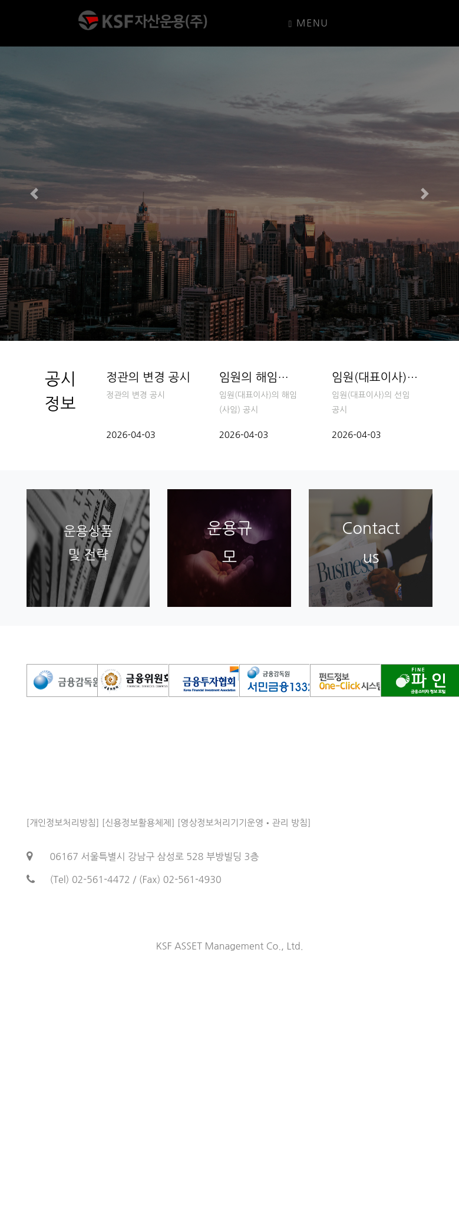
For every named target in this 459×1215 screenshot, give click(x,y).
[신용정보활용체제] (138, 822)
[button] (34, 194)
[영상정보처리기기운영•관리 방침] (244, 822)
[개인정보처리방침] (63, 822)
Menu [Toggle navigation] (309, 23)
